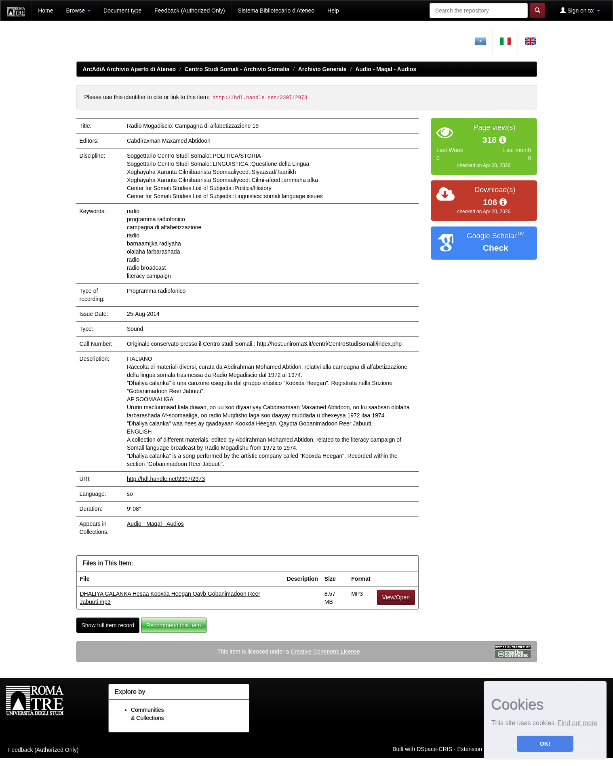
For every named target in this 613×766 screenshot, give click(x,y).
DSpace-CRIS (434, 749)
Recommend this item (173, 625)
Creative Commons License (325, 651)
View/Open (396, 597)
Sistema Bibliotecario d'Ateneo (276, 10)
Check (495, 247)
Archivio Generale (322, 69)
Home (45, 10)
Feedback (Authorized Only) (189, 10)
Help (333, 10)
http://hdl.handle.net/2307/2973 (166, 479)
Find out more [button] (578, 722)
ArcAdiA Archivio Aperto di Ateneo (129, 69)
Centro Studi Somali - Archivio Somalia (237, 69)
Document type (122, 10)
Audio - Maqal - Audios (385, 69)
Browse (78, 10)
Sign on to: (580, 10)
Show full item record (108, 625)
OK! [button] (545, 744)
